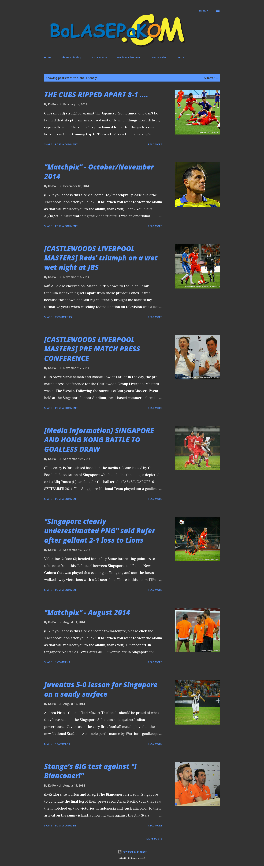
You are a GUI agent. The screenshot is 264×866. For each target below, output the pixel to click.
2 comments (63, 317)
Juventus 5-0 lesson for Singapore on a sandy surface (100, 689)
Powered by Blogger (132, 851)
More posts (154, 838)
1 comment (62, 662)
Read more (155, 144)
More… (182, 57)
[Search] (203, 11)
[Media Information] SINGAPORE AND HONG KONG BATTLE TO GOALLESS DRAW (99, 440)
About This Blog (71, 57)
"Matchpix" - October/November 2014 (99, 171)
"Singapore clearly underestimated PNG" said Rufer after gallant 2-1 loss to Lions (99, 531)
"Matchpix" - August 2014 (87, 612)
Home (47, 57)
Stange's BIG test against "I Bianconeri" (90, 770)
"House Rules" (159, 57)
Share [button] (48, 144)
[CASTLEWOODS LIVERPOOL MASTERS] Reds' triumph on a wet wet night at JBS (101, 258)
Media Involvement (128, 57)
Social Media (99, 57)
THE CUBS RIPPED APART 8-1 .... (96, 94)
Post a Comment (66, 144)
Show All (211, 78)
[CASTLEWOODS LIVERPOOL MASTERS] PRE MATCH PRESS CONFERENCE (92, 349)
